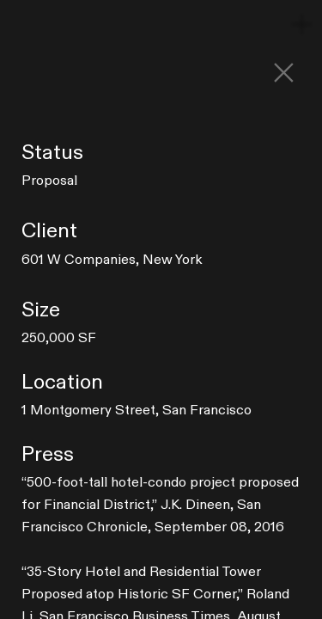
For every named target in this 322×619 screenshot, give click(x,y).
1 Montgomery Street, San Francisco (136, 410)
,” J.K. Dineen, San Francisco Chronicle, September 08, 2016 (160, 504)
